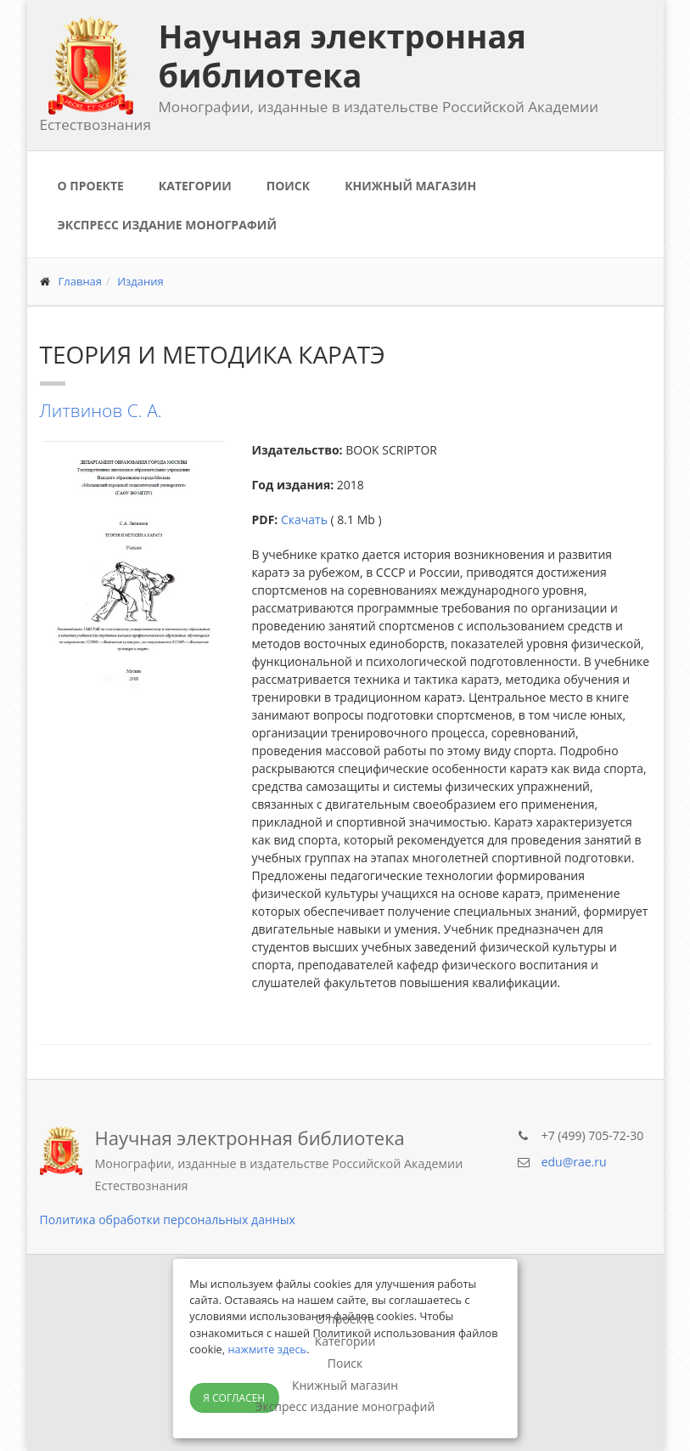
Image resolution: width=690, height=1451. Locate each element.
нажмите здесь (266, 1349)
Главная (81, 281)
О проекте (91, 186)
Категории (195, 186)
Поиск (288, 186)
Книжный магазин (410, 186)
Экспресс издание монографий (167, 225)
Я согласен (234, 1398)
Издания (140, 281)
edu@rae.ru (574, 1162)
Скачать (304, 519)
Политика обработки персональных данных (167, 1219)
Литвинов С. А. (101, 410)
